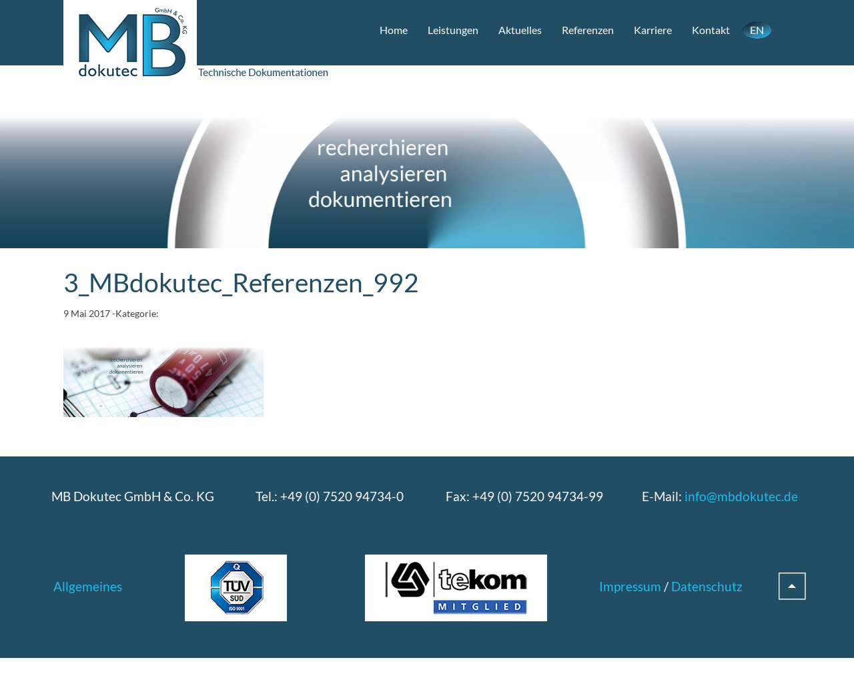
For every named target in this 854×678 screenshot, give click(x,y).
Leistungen (453, 29)
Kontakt (711, 29)
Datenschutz (707, 586)
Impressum (630, 586)
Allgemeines (87, 586)
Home (394, 29)
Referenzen (588, 29)
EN (757, 29)
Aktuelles (520, 29)
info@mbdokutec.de (741, 496)
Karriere (653, 29)
